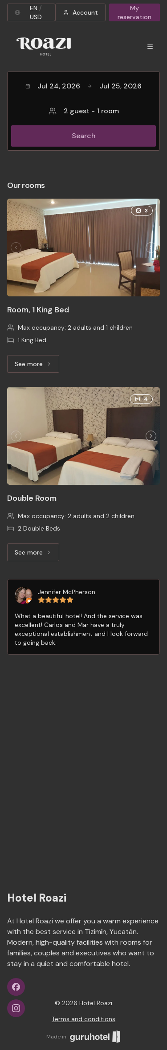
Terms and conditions (83, 1019)
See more (37, 366)
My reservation (134, 12)
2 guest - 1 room (84, 111)
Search (84, 135)
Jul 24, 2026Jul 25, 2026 (83, 86)
